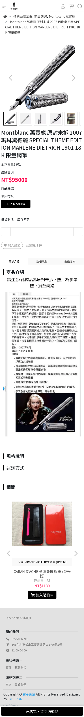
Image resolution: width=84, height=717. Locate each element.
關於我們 (20, 667)
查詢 (8, 667)
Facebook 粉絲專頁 (18, 618)
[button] (73, 78)
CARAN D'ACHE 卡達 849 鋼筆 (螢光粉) (42, 573)
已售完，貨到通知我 (42, 711)
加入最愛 (12, 245)
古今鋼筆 (29, 694)
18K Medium (16, 204)
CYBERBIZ (15, 699)
